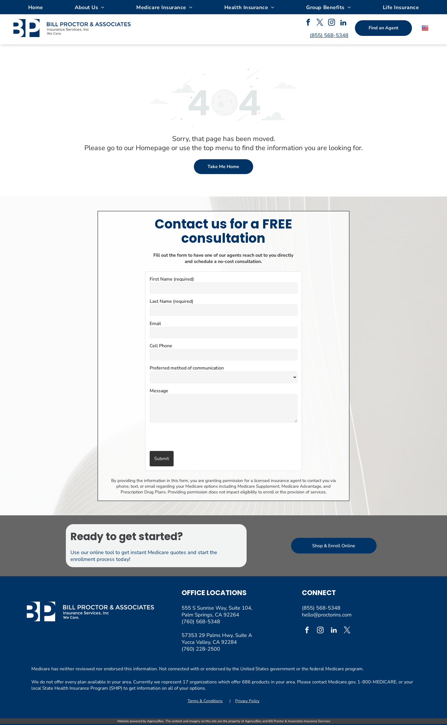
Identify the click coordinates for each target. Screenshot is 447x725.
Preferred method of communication (187, 368)
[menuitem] (36, 7)
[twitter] (320, 23)
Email (155, 323)
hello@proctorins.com (326, 614)
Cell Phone (161, 346)
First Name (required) (172, 279)
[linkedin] (343, 23)
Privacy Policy (247, 701)
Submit (161, 459)
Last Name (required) (171, 301)
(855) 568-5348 (321, 607)
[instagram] (331, 23)
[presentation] (183, 437)
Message (159, 391)
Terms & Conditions (205, 701)
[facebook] (308, 23)
